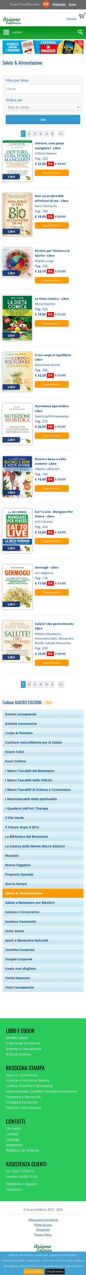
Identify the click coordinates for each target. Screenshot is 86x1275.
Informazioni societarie (43, 1220)
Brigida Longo (44, 261)
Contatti (12, 1134)
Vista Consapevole (19, 987)
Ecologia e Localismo (21, 1102)
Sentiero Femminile (20, 921)
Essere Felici (14, 752)
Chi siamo (13, 1128)
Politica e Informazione (23, 1107)
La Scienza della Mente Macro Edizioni (35, 846)
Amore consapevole (20, 714)
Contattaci (14, 1189)
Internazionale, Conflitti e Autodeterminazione (41, 1091)
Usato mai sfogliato (20, 968)
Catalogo (12, 1139)
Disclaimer (43, 1229)
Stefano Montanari (48, 634)
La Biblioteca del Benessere (26, 836)
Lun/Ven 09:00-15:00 (21, 1176)
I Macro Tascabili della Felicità (28, 780)
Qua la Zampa (16, 884)
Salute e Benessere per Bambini (30, 902)
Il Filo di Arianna (18, 1054)
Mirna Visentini (45, 304)
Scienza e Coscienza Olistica (27, 1080)
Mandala (12, 855)
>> (61, 134)
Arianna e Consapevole (23, 1049)
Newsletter (14, 1145)
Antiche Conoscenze (21, 723)
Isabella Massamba (58, 643)
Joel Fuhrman (44, 521)
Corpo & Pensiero (19, 733)
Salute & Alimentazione (23, 893)
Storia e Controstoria (22, 1075)
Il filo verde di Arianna (23, 1043)
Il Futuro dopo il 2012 (22, 827)
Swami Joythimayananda (52, 416)
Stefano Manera (46, 153)
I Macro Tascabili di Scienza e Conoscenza (37, 789)
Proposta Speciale (19, 874)
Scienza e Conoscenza (22, 912)
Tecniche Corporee (19, 950)
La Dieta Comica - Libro (52, 299)
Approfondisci (52, 173)
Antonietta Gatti (46, 638)
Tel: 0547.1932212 (19, 1171)
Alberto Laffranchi (47, 469)
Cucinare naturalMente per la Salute (33, 742)
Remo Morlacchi (46, 206)
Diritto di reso (43, 1225)
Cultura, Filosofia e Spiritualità (29, 1086)
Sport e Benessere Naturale (26, 940)
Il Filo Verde (14, 818)
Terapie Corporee (18, 959)
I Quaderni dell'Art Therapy (26, 808)
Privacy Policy (33, 1271)
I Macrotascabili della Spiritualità (31, 799)
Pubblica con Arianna (22, 1150)
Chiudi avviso (55, 1271)
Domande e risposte (21, 1184)
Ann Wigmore (44, 573)
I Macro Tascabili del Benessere (29, 771)
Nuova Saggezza (18, 865)
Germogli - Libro (46, 567)
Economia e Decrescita (23, 1097)
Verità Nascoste (17, 978)
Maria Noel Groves (47, 365)
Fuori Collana (15, 761)
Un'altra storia (17, 1038)
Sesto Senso (14, 931)
